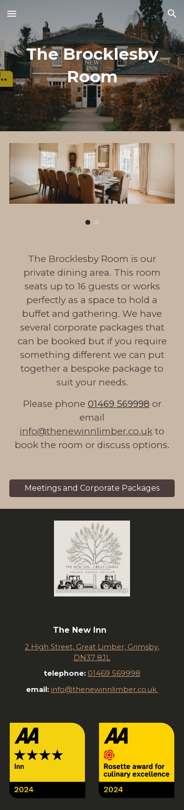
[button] (12, 13)
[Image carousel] (92, 184)
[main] (92, 65)
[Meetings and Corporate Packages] (92, 488)
